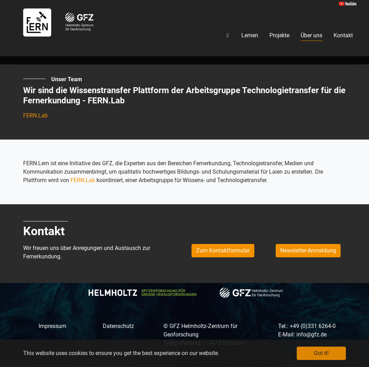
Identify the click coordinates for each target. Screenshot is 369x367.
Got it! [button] (321, 353)
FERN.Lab (35, 115)
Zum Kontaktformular (223, 250)
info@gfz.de (311, 334)
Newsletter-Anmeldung (308, 250)
